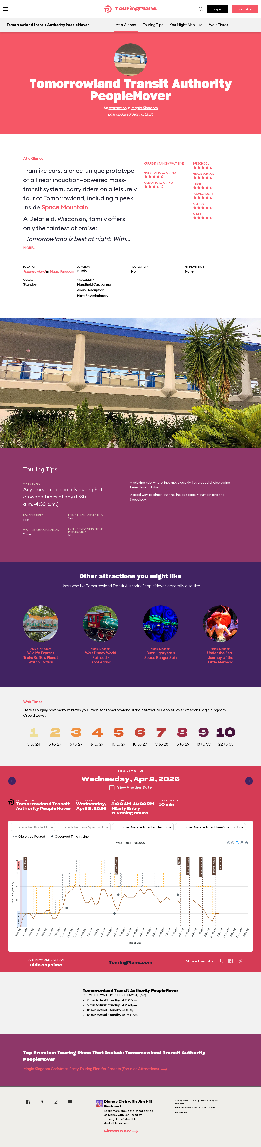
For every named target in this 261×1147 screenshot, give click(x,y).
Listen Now (122, 1131)
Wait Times (218, 24)
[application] (130, 893)
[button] (228, 842)
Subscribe (245, 9)
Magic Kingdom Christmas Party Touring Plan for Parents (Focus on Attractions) (95, 1068)
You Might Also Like (186, 24)
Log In (217, 9)
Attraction (118, 108)
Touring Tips (153, 24)
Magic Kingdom (144, 108)
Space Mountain (64, 207)
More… (29, 248)
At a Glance (126, 24)
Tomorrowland (34, 271)
